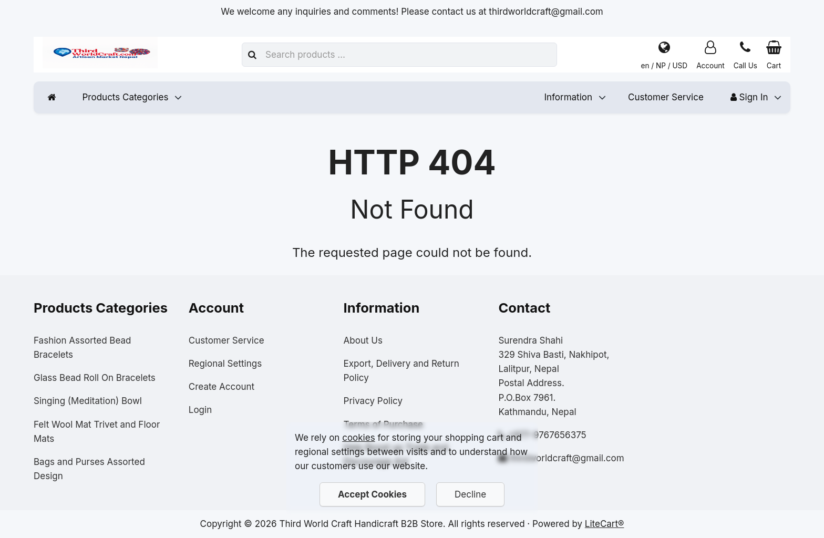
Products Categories (126, 97)
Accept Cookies (372, 494)
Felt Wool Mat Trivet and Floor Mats (97, 431)
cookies (358, 437)
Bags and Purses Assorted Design (89, 469)
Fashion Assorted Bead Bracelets (82, 347)
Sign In (749, 97)
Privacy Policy (373, 401)
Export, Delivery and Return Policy (401, 370)
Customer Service (666, 97)
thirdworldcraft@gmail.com (567, 458)
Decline (470, 494)
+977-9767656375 (547, 435)
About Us (363, 340)
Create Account (221, 386)
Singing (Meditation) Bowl (88, 401)
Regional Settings (225, 363)
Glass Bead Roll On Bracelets (95, 378)
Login (200, 410)
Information (568, 97)
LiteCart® (604, 524)
